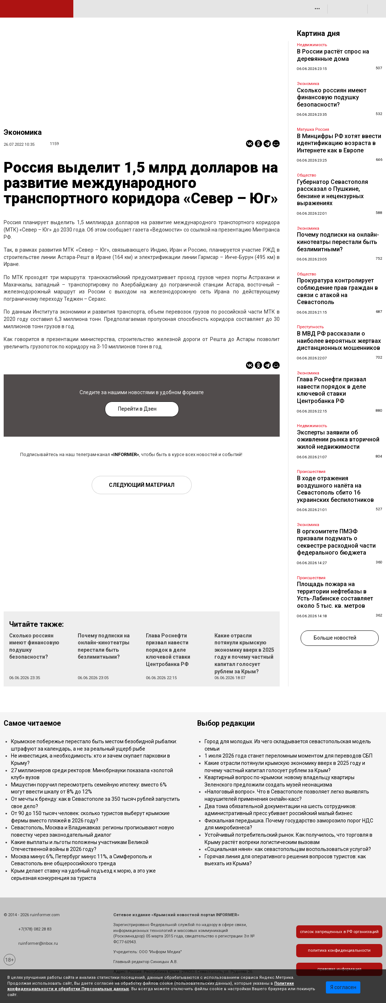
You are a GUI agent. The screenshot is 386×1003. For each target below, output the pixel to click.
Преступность (310, 327)
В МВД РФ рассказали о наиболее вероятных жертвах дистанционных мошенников (339, 340)
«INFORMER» (125, 454)
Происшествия (311, 471)
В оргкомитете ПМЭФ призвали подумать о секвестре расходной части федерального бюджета (336, 542)
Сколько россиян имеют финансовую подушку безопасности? (332, 97)
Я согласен (343, 987)
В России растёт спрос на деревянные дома (333, 55)
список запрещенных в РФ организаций (339, 931)
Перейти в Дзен (137, 409)
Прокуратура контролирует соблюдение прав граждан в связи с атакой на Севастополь (337, 291)
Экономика (23, 132)
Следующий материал (141, 485)
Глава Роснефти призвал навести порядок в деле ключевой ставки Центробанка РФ (168, 650)
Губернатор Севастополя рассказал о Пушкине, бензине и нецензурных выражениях (332, 192)
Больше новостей (335, 638)
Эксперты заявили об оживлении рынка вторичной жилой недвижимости (338, 439)
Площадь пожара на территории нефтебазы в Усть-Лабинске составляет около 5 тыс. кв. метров (335, 595)
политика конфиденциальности (339, 950)
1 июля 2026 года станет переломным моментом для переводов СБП (288, 756)
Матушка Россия (313, 129)
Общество (306, 175)
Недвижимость (312, 44)
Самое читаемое (32, 723)
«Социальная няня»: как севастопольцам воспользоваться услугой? (288, 849)
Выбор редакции (226, 723)
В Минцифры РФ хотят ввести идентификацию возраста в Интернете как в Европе (339, 143)
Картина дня (318, 33)
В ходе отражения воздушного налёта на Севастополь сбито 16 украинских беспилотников (335, 489)
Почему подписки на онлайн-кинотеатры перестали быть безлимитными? (338, 241)
